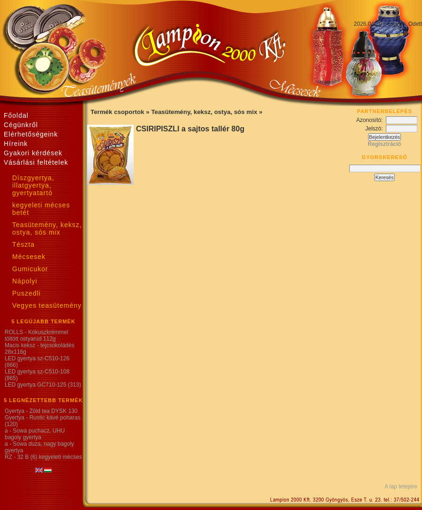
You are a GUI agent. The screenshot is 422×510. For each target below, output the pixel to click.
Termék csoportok (118, 111)
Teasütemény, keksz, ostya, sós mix (47, 228)
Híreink (16, 143)
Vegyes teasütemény (47, 305)
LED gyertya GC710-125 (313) (43, 384)
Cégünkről (21, 125)
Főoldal (16, 115)
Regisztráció (384, 144)
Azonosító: (371, 120)
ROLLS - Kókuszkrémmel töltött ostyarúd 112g (36, 335)
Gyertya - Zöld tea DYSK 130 (41, 411)
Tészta (23, 244)
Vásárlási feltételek (36, 162)
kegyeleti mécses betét (41, 208)
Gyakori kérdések (33, 153)
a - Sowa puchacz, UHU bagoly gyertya (35, 434)
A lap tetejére (400, 486)
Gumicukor (30, 269)
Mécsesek (28, 256)
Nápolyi (25, 281)
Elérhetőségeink (31, 134)
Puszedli (26, 293)
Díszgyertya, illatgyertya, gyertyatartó (33, 185)
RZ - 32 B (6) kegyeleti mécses (43, 457)
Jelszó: (375, 128)
